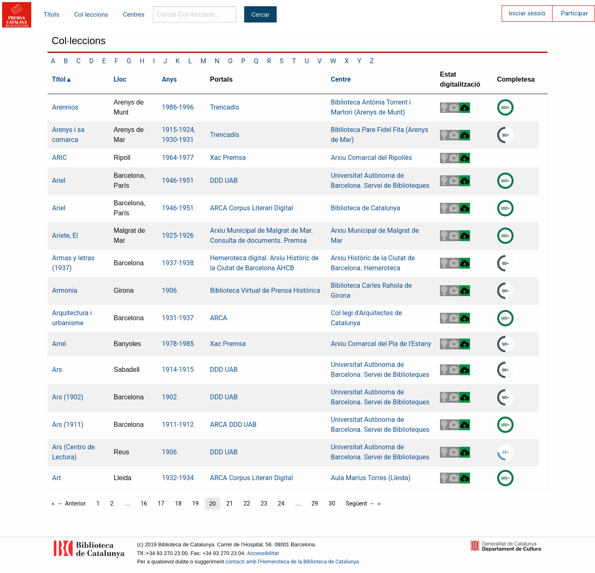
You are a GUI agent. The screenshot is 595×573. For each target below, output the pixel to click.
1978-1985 (178, 344)
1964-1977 (178, 158)
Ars (57, 370)
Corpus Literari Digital (261, 208)
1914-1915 (178, 370)
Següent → (360, 503)
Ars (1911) (67, 425)
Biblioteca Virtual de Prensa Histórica (265, 290)
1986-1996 (178, 107)
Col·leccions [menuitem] (91, 14)
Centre (341, 79)
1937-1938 (178, 263)
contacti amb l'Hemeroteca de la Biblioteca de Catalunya (292, 561)
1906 (169, 290)
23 (264, 503)
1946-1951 (178, 180)
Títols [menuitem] (51, 14)
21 (229, 503)
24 (281, 503)
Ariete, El (65, 235)
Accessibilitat (263, 553)
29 (314, 503)
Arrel (59, 344)
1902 (169, 397)
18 (178, 503)
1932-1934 (178, 478)
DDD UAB (224, 180)
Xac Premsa (228, 158)
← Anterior (72, 503)
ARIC (59, 158)
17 (161, 503)
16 (143, 503)
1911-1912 (178, 425)
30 (332, 503)
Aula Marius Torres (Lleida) (370, 478)
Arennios (65, 107)
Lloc (120, 79)
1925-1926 (178, 235)
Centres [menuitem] (134, 14)
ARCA (218, 208)
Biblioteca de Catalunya (365, 208)
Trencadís (224, 107)
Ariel (58, 180)
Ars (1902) (67, 397)
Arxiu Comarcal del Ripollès (371, 158)
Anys (169, 79)
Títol (59, 79)
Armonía (65, 290)
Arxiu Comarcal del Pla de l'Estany (381, 344)
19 (195, 503)
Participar (574, 13)
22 (246, 503)
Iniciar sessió (527, 13)
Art (56, 478)
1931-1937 (178, 318)
